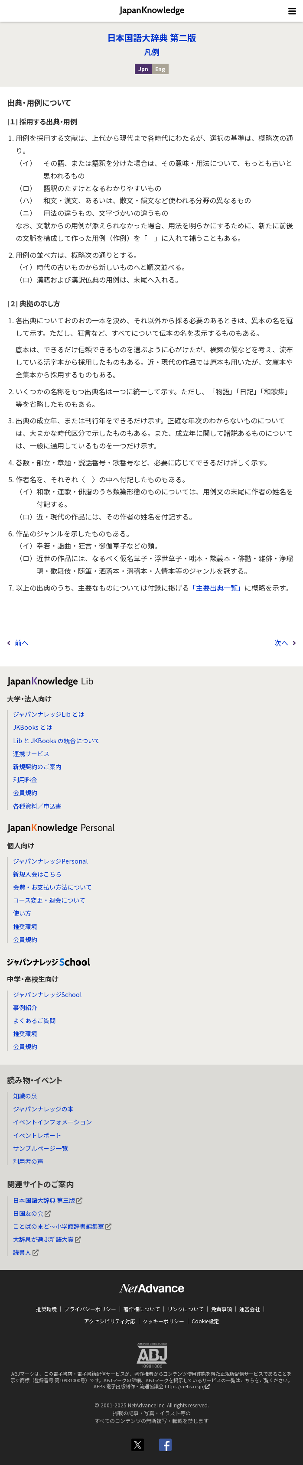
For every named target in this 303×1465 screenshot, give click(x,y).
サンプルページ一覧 (40, 1148)
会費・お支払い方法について (52, 887)
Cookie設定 (205, 1321)
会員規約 (25, 792)
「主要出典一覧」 (216, 587)
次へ (281, 642)
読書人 (26, 1252)
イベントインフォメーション (52, 1121)
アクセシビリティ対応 (109, 1321)
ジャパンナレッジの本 (43, 1108)
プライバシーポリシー (90, 1308)
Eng (160, 68)
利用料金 (25, 779)
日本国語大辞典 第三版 (47, 1200)
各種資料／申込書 (37, 806)
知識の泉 (25, 1095)
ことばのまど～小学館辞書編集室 (62, 1226)
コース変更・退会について (49, 900)
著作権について (142, 1308)
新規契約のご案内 (37, 766)
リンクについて (185, 1308)
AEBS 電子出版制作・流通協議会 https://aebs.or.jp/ (154, 1388)
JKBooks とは (32, 727)
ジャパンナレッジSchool (47, 994)
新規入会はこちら (37, 874)
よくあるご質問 (34, 1020)
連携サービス (31, 753)
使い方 (22, 913)
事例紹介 (25, 1007)
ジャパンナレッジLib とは (48, 714)
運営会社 (249, 1308)
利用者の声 (28, 1161)
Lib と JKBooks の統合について (56, 740)
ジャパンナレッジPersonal (50, 861)
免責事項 (221, 1308)
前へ (22, 642)
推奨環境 (25, 926)
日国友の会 (32, 1213)
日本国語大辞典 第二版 (151, 37)
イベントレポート (37, 1135)
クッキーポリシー (163, 1321)
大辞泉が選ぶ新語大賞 (47, 1239)
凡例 (152, 51)
